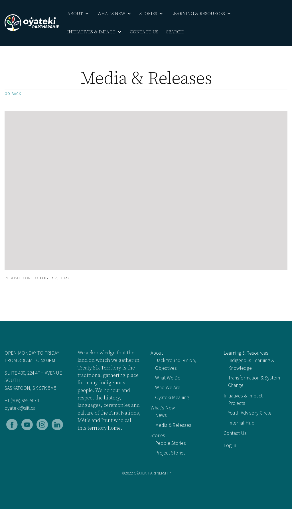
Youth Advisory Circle (249, 413)
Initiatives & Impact (94, 32)
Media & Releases (173, 425)
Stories (151, 14)
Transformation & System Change (254, 381)
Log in (230, 445)
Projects (236, 403)
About (78, 14)
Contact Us (144, 32)
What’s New (163, 408)
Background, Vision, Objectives (175, 364)
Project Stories (170, 453)
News (161, 415)
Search (175, 32)
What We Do (168, 378)
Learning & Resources (201, 14)
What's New (114, 14)
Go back (13, 93)
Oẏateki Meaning (172, 397)
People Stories (170, 443)
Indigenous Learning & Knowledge (251, 364)
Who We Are (167, 387)
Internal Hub (241, 423)
